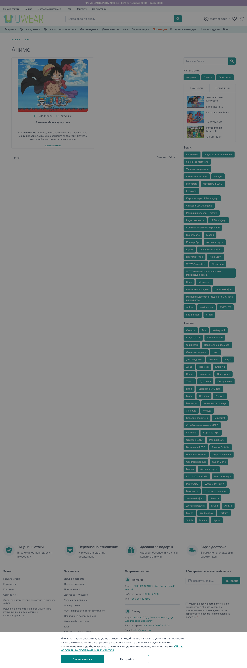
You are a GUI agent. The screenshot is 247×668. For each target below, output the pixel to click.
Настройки (127, 659)
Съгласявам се (82, 659)
